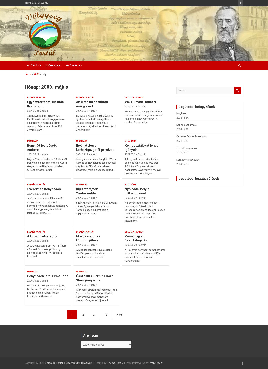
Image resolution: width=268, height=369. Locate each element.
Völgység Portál (54, 362)
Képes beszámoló (186, 124)
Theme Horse (115, 362)
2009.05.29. (131, 106)
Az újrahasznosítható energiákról (92, 104)
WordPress (156, 362)
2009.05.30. (82, 111)
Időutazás (53, 65)
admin (45, 111)
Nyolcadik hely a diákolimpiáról (137, 191)
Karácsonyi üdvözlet (187, 159)
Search (237, 90)
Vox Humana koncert (140, 102)
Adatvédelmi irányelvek (79, 362)
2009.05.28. (33, 240)
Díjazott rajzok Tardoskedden (87, 191)
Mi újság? (34, 65)
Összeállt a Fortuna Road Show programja (94, 278)
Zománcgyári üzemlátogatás (136, 238)
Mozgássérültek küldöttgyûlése (88, 238)
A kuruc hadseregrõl (42, 236)
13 (105, 314)
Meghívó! (181, 113)
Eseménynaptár (36, 98)
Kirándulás (74, 65)
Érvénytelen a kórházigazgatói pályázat (95, 148)
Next (119, 314)
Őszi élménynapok (186, 148)
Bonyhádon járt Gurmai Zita (47, 276)
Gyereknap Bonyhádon (44, 189)
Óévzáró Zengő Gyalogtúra (191, 136)
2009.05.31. (33, 111)
